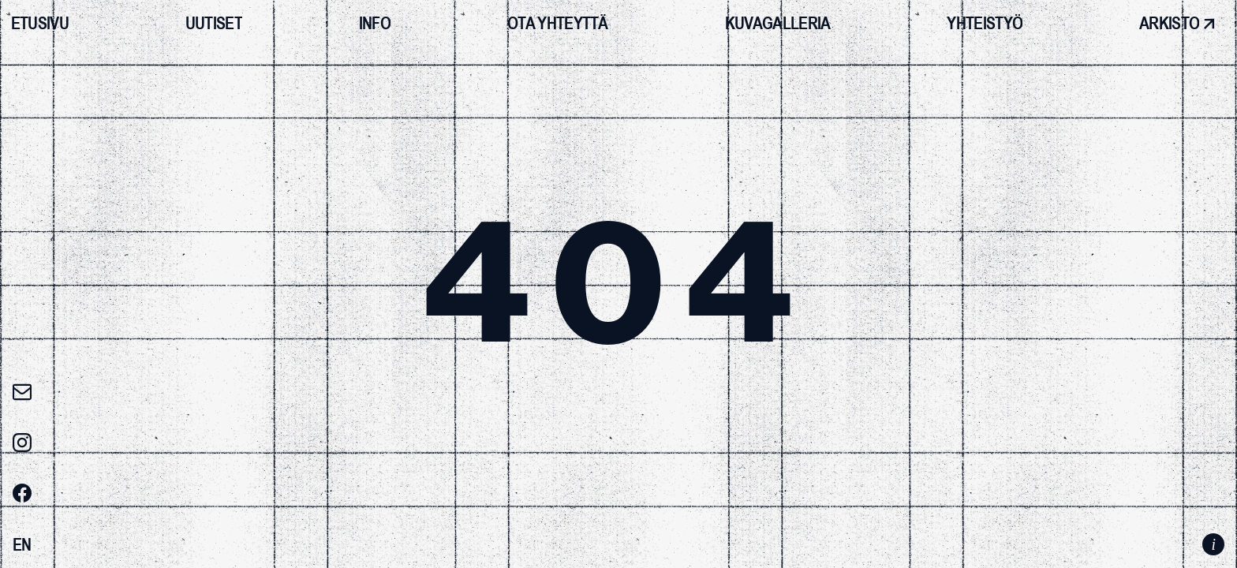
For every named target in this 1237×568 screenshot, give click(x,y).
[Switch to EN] (22, 545)
